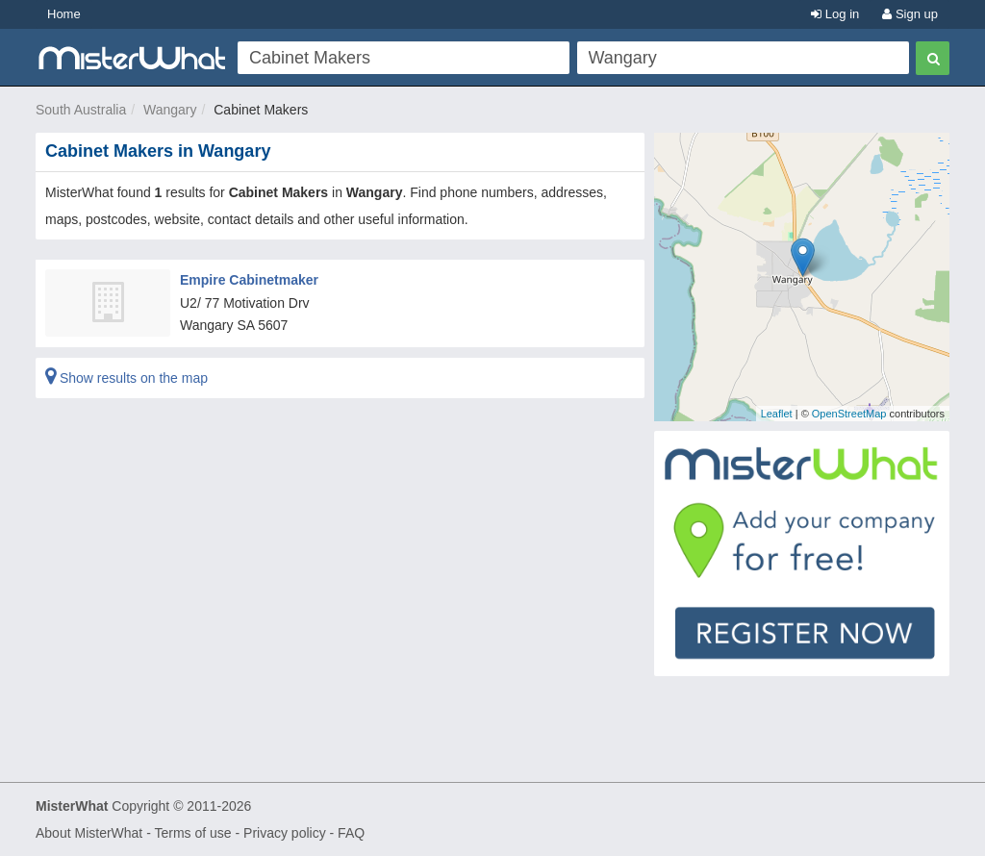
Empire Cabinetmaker (249, 280)
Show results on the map (126, 378)
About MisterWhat (89, 833)
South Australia (81, 109)
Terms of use (192, 833)
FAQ (351, 833)
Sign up (910, 14)
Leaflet (777, 413)
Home (64, 14)
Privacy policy (284, 833)
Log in (835, 14)
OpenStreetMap (849, 413)
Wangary (170, 109)
